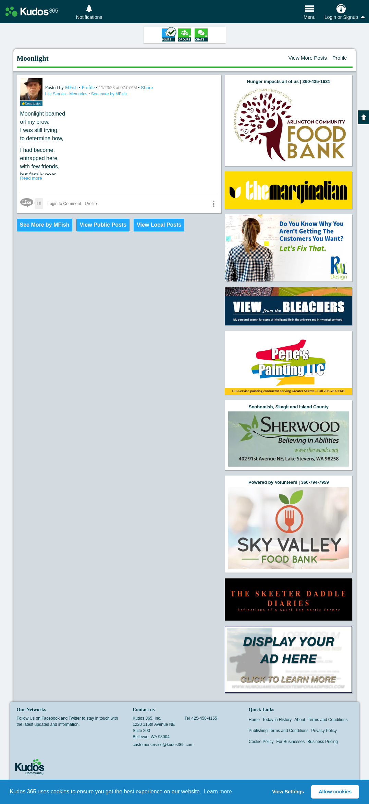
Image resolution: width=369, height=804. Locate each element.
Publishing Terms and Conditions (279, 730)
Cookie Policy (261, 741)
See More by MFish (45, 225)
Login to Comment (64, 203)
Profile (339, 58)
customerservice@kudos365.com (163, 744)
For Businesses (290, 741)
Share (147, 87)
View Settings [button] (288, 791)
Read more (31, 178)
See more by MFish (109, 94)
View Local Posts (159, 225)
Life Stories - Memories (67, 94)
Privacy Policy (324, 730)
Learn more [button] (218, 791)
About (299, 719)
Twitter (33, 735)
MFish (72, 87)
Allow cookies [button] (335, 791)
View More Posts (307, 58)
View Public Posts (102, 225)
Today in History (277, 719)
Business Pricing (322, 741)
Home (254, 719)
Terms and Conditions (328, 719)
